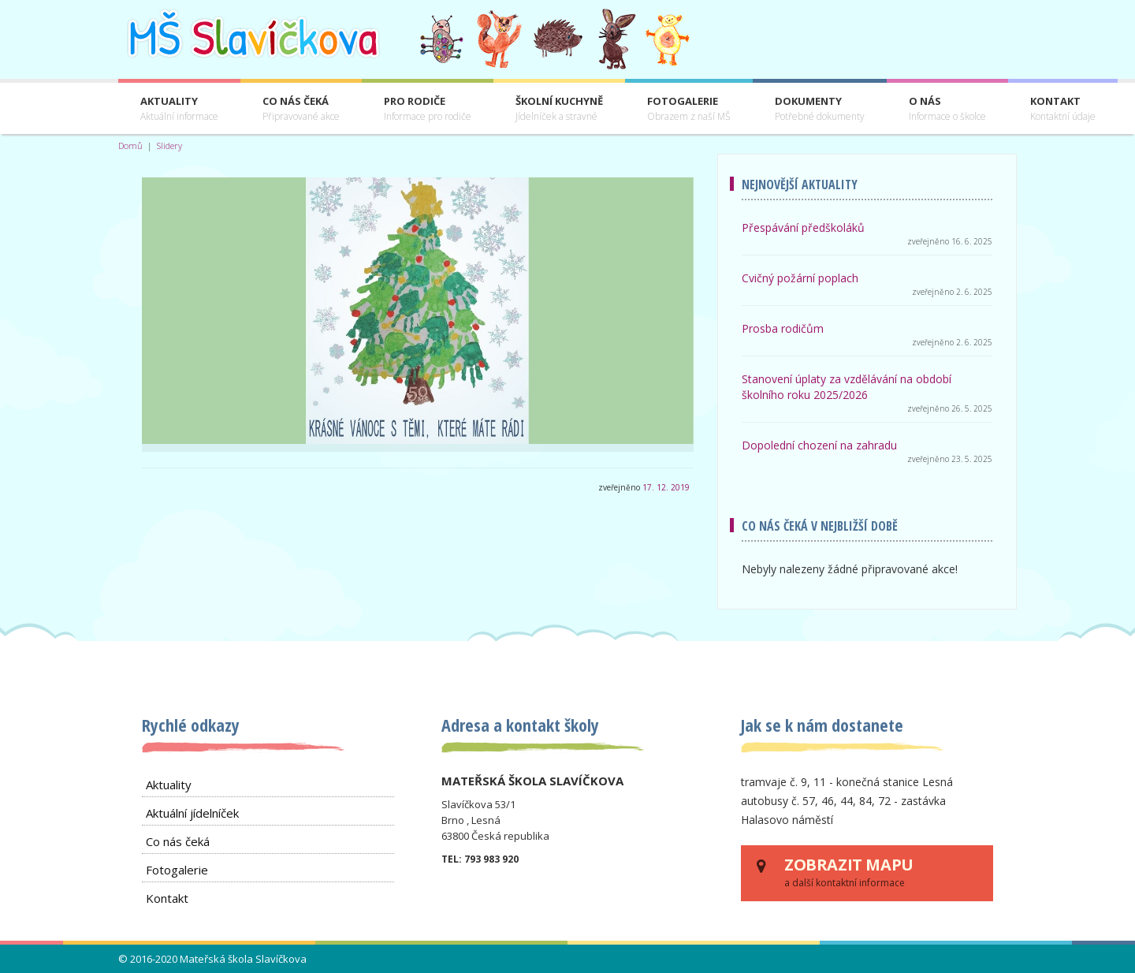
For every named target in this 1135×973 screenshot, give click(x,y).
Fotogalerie (689, 109)
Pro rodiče (427, 109)
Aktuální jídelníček (192, 813)
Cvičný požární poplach (800, 277)
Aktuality (179, 109)
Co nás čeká (301, 109)
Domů (130, 145)
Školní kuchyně (559, 109)
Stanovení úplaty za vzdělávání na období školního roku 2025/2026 (846, 386)
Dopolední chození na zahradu (819, 445)
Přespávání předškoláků (803, 227)
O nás (947, 109)
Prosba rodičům (783, 328)
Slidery (169, 145)
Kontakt (1063, 109)
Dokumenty (820, 109)
